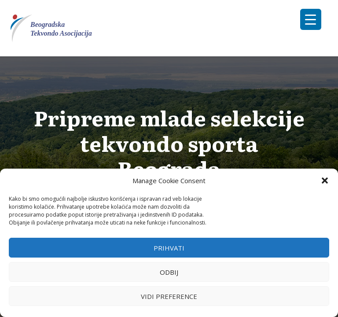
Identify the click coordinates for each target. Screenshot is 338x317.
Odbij (169, 272)
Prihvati (169, 247)
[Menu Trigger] (310, 19)
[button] (324, 180)
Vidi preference (169, 296)
